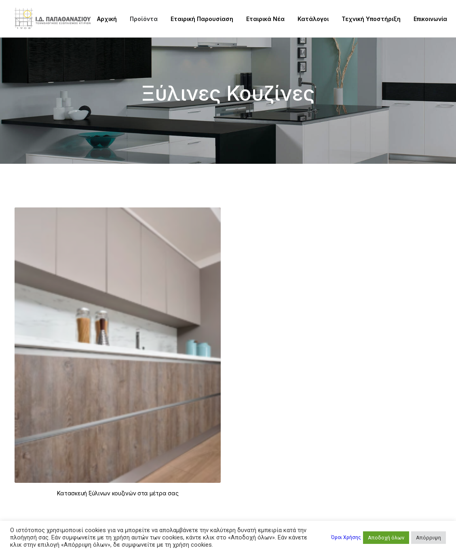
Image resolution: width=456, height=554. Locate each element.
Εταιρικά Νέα (265, 18)
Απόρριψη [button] (428, 538)
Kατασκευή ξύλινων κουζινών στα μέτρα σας (118, 493)
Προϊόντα (144, 18)
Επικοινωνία (430, 18)
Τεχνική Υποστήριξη (371, 18)
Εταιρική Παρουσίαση (202, 18)
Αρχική (107, 18)
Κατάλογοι (313, 18)
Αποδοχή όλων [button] (386, 538)
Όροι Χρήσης (346, 537)
